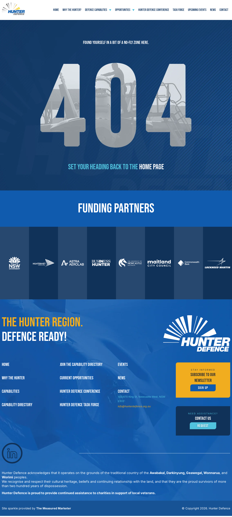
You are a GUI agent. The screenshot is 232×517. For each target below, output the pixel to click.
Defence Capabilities (98, 10)
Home (56, 10)
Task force (178, 10)
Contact (223, 10)
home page (151, 167)
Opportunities (125, 10)
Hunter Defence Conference (153, 10)
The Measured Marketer (53, 509)
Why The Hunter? (72, 10)
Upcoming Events (197, 10)
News (213, 10)
